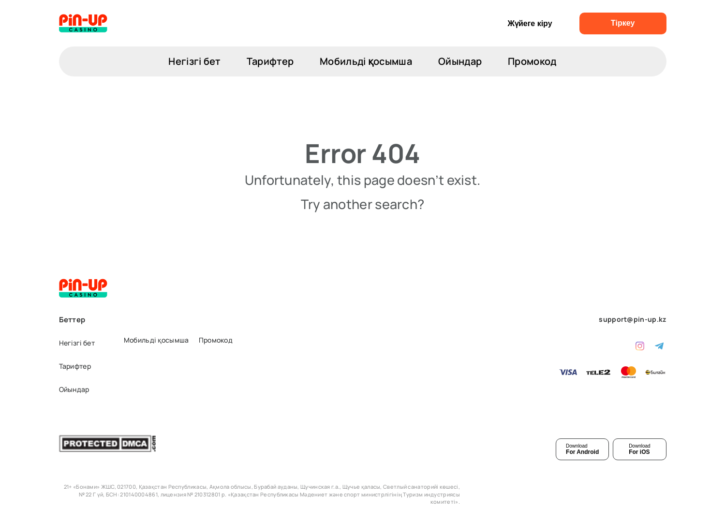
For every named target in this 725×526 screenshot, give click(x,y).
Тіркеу (623, 23)
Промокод (532, 61)
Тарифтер (270, 61)
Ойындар (460, 61)
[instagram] (640, 345)
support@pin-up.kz (632, 319)
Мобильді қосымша (366, 61)
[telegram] (659, 345)
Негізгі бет (194, 61)
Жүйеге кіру (529, 23)
